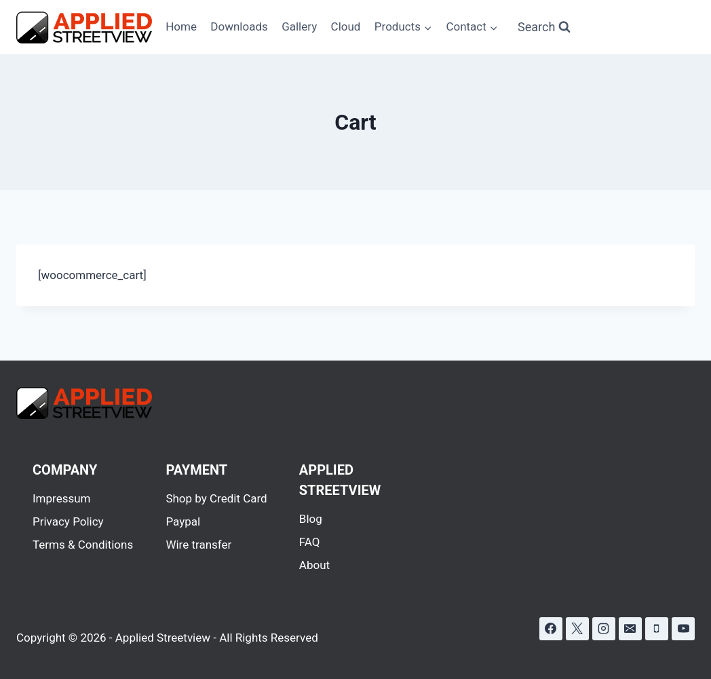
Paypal (183, 521)
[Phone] (656, 628)
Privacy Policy (68, 521)
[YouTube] (683, 628)
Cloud (346, 26)
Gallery (299, 26)
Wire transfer (198, 544)
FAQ (309, 542)
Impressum (62, 498)
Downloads (238, 26)
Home (181, 26)
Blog (310, 519)
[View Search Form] (544, 27)
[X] (577, 628)
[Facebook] (550, 628)
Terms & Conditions (83, 544)
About (314, 565)
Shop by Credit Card (216, 498)
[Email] (630, 628)
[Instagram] (603, 628)
